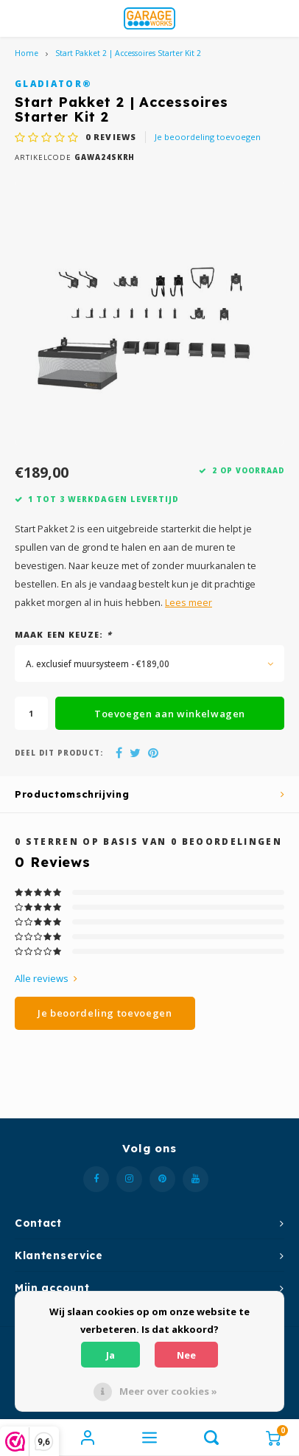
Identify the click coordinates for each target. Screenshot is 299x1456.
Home (26, 53)
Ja (110, 1355)
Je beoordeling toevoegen (208, 136)
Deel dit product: (59, 753)
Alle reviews (46, 978)
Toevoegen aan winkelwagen (169, 713)
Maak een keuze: (63, 634)
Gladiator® (53, 83)
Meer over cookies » (168, 1391)
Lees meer (188, 602)
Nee (186, 1355)
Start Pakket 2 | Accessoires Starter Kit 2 (128, 53)
